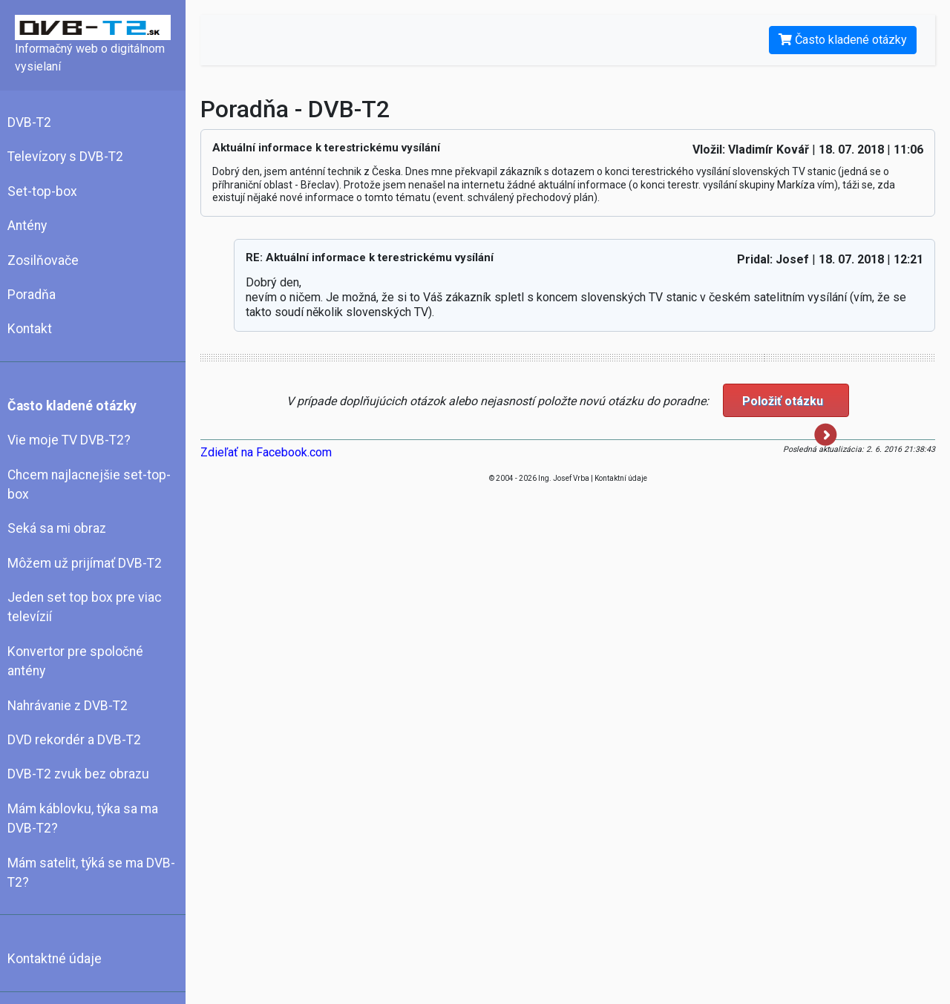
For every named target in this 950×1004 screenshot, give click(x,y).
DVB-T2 (29, 122)
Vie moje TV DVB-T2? (69, 440)
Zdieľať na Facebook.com (266, 452)
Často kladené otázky (72, 405)
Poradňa (31, 294)
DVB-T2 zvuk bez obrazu (78, 774)
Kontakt (29, 328)
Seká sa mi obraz (56, 528)
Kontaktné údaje (54, 958)
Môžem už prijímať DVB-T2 (84, 563)
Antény (27, 225)
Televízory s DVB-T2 (65, 156)
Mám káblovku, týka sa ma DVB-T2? (82, 818)
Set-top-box (42, 191)
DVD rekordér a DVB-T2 (74, 739)
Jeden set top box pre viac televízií (84, 607)
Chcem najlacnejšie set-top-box (89, 484)
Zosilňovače (43, 260)
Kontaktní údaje (620, 478)
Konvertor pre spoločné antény (75, 661)
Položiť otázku (789, 405)
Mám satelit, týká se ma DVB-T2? (91, 873)
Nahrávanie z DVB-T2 (67, 705)
